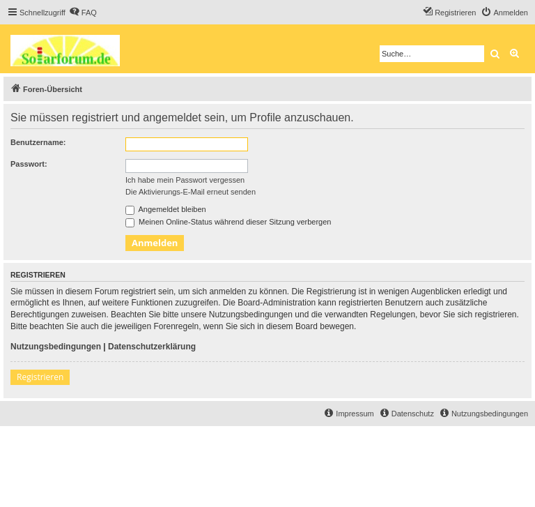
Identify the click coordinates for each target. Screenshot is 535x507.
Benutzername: (37, 142)
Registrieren (40, 377)
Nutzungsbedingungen (55, 346)
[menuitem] (83, 12)
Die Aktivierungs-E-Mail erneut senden (190, 192)
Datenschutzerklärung (152, 346)
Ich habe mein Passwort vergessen (185, 180)
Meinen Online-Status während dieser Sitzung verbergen (228, 222)
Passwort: (28, 164)
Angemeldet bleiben (165, 209)
